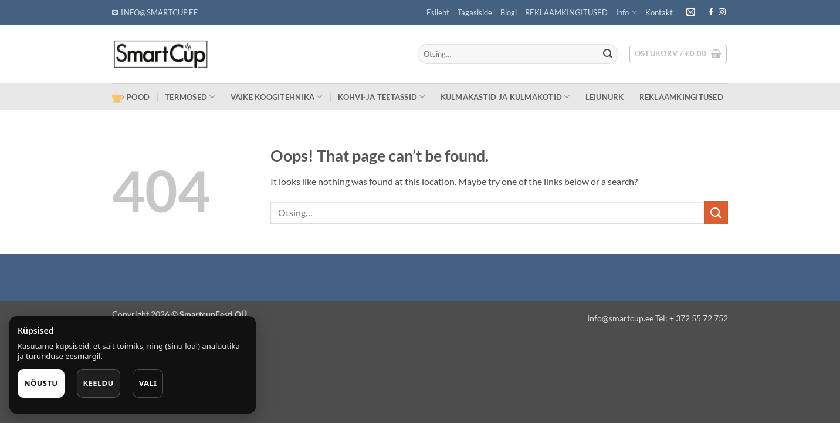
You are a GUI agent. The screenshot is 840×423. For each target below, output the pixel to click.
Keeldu (98, 383)
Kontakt (659, 12)
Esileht (437, 12)
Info (626, 12)
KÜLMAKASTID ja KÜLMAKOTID (505, 96)
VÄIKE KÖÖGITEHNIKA (277, 96)
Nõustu (41, 383)
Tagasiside (475, 12)
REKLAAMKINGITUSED (566, 12)
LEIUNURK (604, 97)
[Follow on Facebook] (710, 12)
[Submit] (608, 54)
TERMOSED (190, 96)
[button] (691, 12)
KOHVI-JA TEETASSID (381, 96)
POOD (131, 97)
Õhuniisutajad (216, 279)
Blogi (508, 12)
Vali (148, 383)
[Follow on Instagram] (722, 12)
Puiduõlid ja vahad (149, 279)
